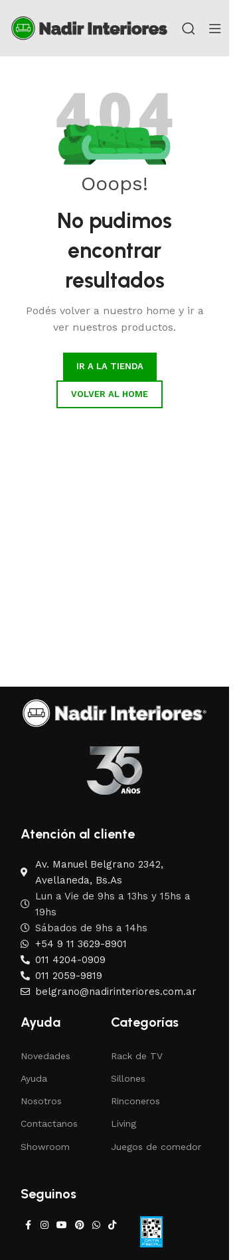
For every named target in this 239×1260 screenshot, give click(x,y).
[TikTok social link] (112, 1225)
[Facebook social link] (29, 1225)
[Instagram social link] (44, 1225)
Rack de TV (137, 1056)
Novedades (45, 1056)
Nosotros (41, 1101)
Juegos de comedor (156, 1146)
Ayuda (34, 1078)
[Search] (188, 28)
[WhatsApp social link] (96, 1225)
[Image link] (115, 712)
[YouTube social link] (61, 1225)
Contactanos (49, 1123)
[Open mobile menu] (215, 28)
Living (123, 1123)
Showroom (45, 1146)
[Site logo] (89, 27)
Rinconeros (135, 1101)
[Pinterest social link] (79, 1225)
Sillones (128, 1078)
